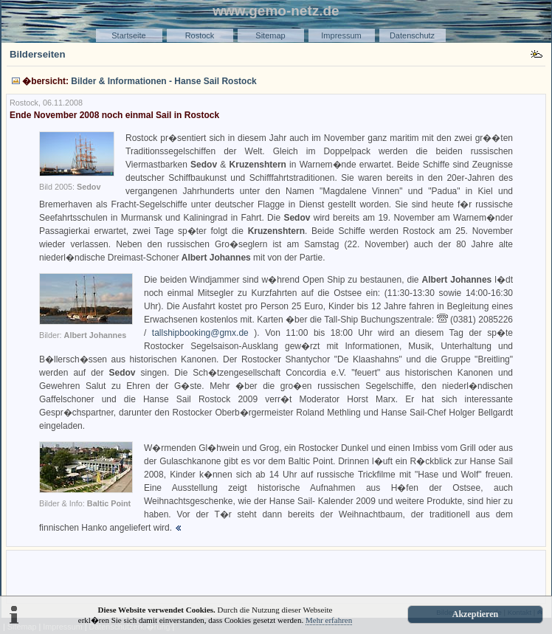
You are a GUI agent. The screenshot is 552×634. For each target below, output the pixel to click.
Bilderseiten (38, 54)
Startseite (128, 35)
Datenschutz (412, 35)
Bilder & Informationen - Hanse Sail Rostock (163, 81)
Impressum (341, 35)
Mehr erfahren (329, 620)
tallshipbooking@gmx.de (200, 333)
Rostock (200, 35)
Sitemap (270, 35)
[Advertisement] (276, 576)
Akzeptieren (475, 614)
